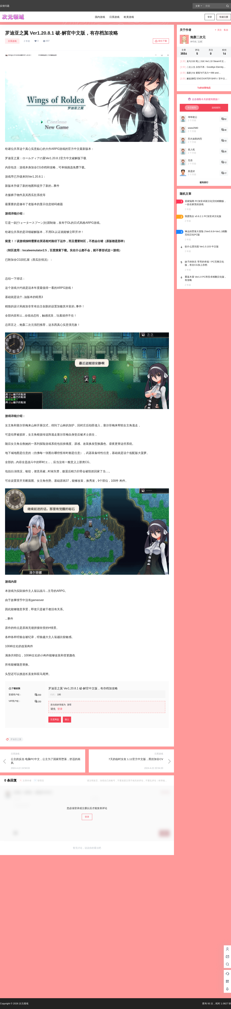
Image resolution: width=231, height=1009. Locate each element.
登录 (210, 17)
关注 (218, 30)
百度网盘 (54, 719)
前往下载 (161, 41)
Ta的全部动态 (203, 88)
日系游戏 (12, 41)
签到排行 (204, 182)
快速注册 (223, 17)
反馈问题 (4, 6)
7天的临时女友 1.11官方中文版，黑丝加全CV (135, 759)
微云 (67, 719)
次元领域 (23, 1003)
